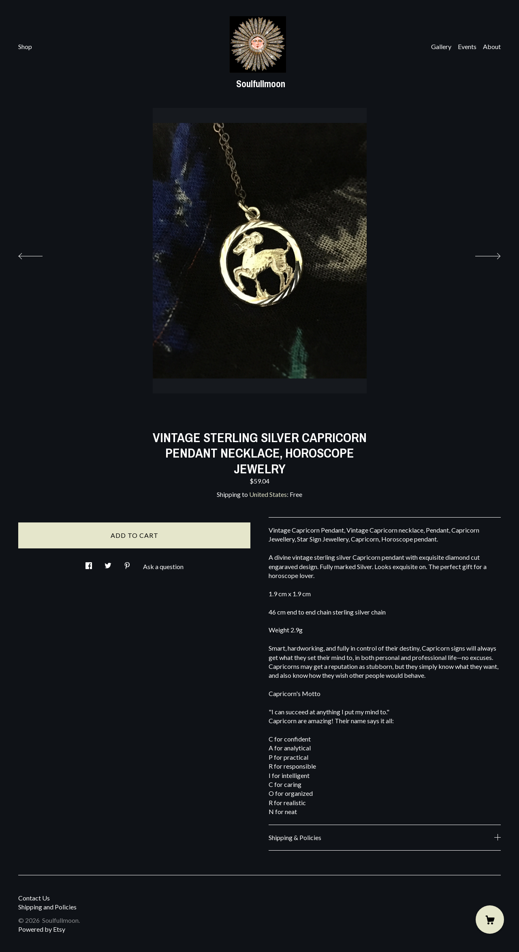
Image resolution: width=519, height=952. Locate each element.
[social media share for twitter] (108, 563)
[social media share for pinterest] (127, 563)
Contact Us (34, 898)
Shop (25, 46)
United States (268, 494)
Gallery (441, 46)
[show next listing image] (480, 254)
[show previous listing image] (38, 254)
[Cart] (490, 919)
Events (467, 46)
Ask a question (163, 566)
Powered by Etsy (41, 929)
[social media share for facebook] (88, 563)
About (492, 46)
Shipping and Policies (47, 907)
